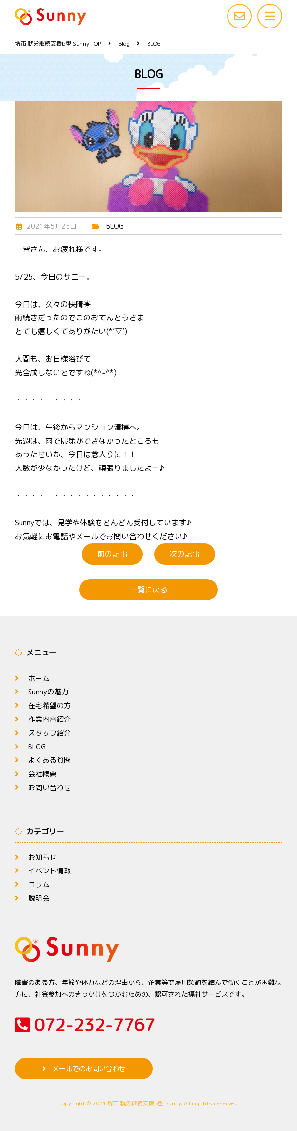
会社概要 (43, 773)
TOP (58, 43)
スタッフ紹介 (51, 733)
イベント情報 (51, 870)
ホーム (39, 678)
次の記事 (184, 554)
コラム (39, 884)
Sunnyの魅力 (49, 691)
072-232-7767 (85, 1025)
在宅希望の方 (51, 705)
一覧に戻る (148, 589)
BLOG (115, 226)
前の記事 (112, 554)
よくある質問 (51, 760)
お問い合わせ (51, 787)
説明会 (39, 898)
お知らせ (43, 857)
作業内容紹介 (51, 719)
